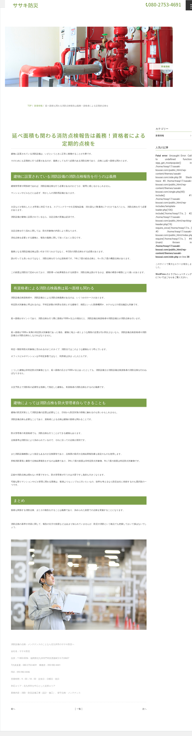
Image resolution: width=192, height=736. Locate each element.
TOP (30, 106)
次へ (144, 709)
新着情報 (38, 106)
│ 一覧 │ (79, 709)
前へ (13, 709)
